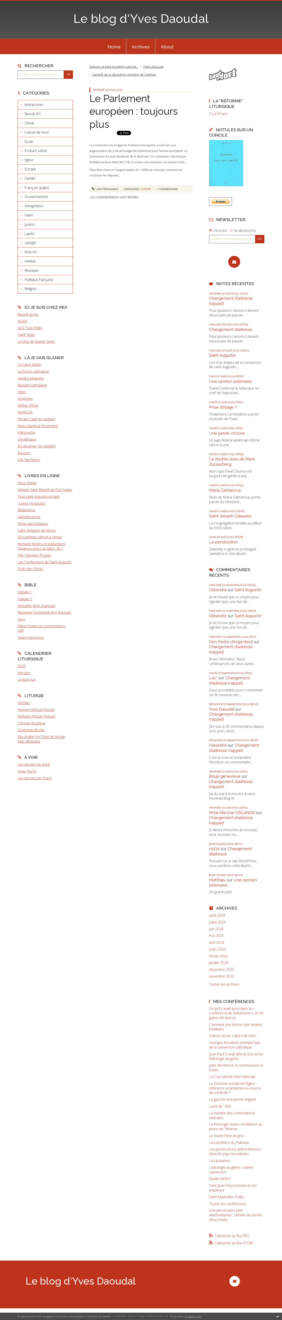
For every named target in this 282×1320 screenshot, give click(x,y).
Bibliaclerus (26, 510)
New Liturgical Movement (38, 425)
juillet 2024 (217, 922)
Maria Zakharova (225, 490)
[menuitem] (114, 46)
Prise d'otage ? (223, 407)
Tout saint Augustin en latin (39, 496)
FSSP (22, 666)
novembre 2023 (221, 976)
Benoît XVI (32, 113)
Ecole (28, 141)
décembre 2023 (221, 969)
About (167, 47)
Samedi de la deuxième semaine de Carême (124, 74)
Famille (29, 178)
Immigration (33, 205)
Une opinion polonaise (230, 381)
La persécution (223, 542)
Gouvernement (36, 196)
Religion (30, 288)
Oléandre (218, 589)
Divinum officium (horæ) (36, 709)
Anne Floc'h (27, 771)
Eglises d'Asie (28, 405)
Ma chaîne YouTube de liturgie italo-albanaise (41, 739)
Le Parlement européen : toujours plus (133, 111)
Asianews (25, 398)
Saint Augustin (222, 355)
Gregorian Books (31, 729)
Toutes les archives (224, 984)
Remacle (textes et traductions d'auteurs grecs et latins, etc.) (41, 546)
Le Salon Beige (29, 364)
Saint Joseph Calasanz (230, 516)
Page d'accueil (153, 67)
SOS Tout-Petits (30, 327)
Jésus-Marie (27, 482)
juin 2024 (216, 929)
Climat (29, 123)
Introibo (24, 672)
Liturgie (30, 242)
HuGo (214, 848)
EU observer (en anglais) (37, 446)
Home (114, 47)
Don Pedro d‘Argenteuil (231, 641)
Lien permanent (105, 189)
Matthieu (217, 880)
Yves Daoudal (221, 709)
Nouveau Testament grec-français (44, 612)
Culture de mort (36, 132)
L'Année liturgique (31, 723)
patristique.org (29, 516)
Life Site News (29, 459)
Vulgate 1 (25, 592)
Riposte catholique (32, 385)
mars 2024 (217, 949)
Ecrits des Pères (30, 568)
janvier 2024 (218, 962)
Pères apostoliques (33, 523)
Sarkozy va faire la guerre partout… (113, 67)
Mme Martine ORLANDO (232, 812)
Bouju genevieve (224, 776)
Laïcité (29, 233)
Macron (30, 251)
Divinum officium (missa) (36, 716)
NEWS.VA (25, 412)
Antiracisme (33, 104)
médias (30, 261)
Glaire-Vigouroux (31, 637)
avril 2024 (216, 942)
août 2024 (217, 915)
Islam (28, 215)
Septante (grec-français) (36, 605)
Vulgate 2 (25, 598)
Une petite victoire (227, 433)
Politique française (38, 279)
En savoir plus (193, 1316)
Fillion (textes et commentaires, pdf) (42, 628)
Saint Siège (26, 334)
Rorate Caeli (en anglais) (37, 419)
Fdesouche (26, 432)
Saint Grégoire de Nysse (37, 530)
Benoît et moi (28, 314)
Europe (30, 169)
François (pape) (36, 187)
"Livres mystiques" (32, 503)
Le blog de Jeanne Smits (36, 341)
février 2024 (218, 956)
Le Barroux (26, 679)
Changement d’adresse (230, 329)
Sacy (21, 619)
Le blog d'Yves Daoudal (141, 18)
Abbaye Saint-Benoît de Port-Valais (45, 489)
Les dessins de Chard (34, 778)
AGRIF (23, 321)
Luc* (213, 678)
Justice (29, 224)
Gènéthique (27, 439)
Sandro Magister (31, 378)
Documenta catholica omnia (40, 537)
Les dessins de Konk (34, 764)
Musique (31, 270)
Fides (22, 392)
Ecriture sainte (35, 150)
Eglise (28, 159)
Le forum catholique (33, 371)
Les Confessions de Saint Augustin (45, 562)
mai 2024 (216, 935)
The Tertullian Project (34, 555)
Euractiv (24, 452)
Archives (141, 47)
